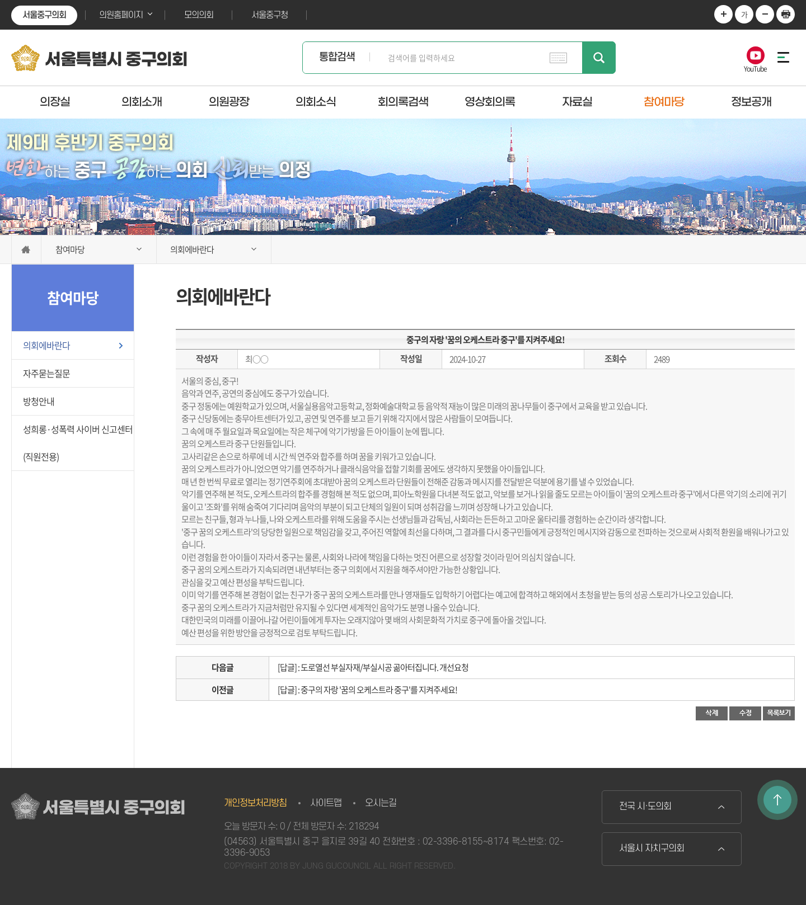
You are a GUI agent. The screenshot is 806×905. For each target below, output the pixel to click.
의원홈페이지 (121, 15)
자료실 (577, 101)
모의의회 (198, 15)
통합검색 (337, 57)
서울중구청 (269, 15)
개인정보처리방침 (255, 803)
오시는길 (380, 803)
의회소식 (316, 101)
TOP (777, 800)
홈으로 (26, 249)
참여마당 (664, 101)
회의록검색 (403, 101)
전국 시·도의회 (645, 807)
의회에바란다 (46, 345)
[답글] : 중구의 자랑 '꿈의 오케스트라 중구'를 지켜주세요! (367, 690)
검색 (599, 57)
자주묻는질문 (46, 373)
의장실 (55, 101)
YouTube (755, 68)
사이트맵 (325, 803)
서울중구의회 (44, 15)
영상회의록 (490, 101)
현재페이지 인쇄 (785, 14)
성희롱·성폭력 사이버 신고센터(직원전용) (78, 442)
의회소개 (141, 101)
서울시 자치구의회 (651, 848)
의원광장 (229, 101)
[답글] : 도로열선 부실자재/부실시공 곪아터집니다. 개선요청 (373, 667)
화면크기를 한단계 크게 (723, 14)
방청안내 (38, 401)
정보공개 (751, 101)
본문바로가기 (0, 0)
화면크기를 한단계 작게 (765, 14)
